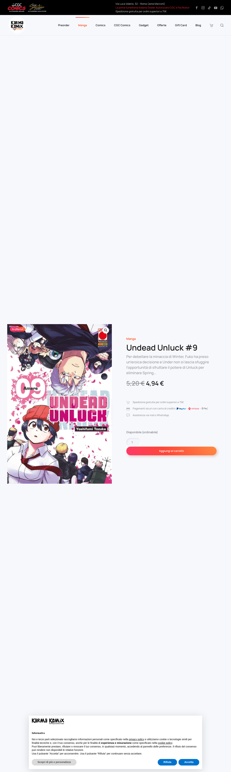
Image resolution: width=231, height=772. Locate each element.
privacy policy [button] (136, 739)
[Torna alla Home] (17, 25)
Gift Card (181, 25)
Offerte (161, 25)
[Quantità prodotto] (133, 442)
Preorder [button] (63, 25)
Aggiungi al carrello (171, 451)
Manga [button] (82, 25)
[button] (212, 25)
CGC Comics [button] (122, 25)
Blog (198, 25)
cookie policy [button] (165, 742)
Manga (131, 339)
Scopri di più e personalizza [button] (54, 762)
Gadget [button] (144, 25)
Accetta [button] (188, 762)
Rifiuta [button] (167, 762)
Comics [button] (100, 25)
